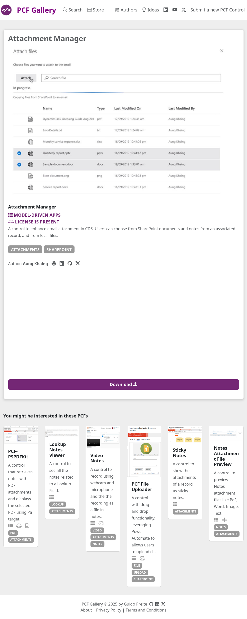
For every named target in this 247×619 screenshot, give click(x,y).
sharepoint (59, 249)
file (137, 565)
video (97, 530)
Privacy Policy (108, 610)
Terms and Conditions (146, 610)
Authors (126, 10)
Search (73, 10)
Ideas (150, 10)
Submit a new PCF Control (217, 10)
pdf (13, 533)
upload (140, 572)
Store (95, 10)
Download (124, 384)
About (86, 610)
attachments (25, 249)
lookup (57, 504)
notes (97, 544)
